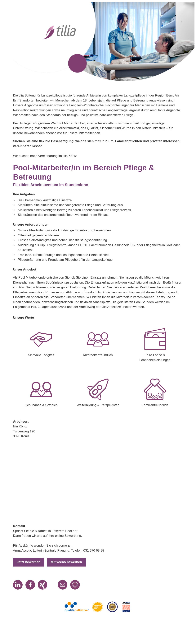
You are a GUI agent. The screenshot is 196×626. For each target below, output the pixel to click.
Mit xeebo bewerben (66, 562)
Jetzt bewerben (28, 562)
